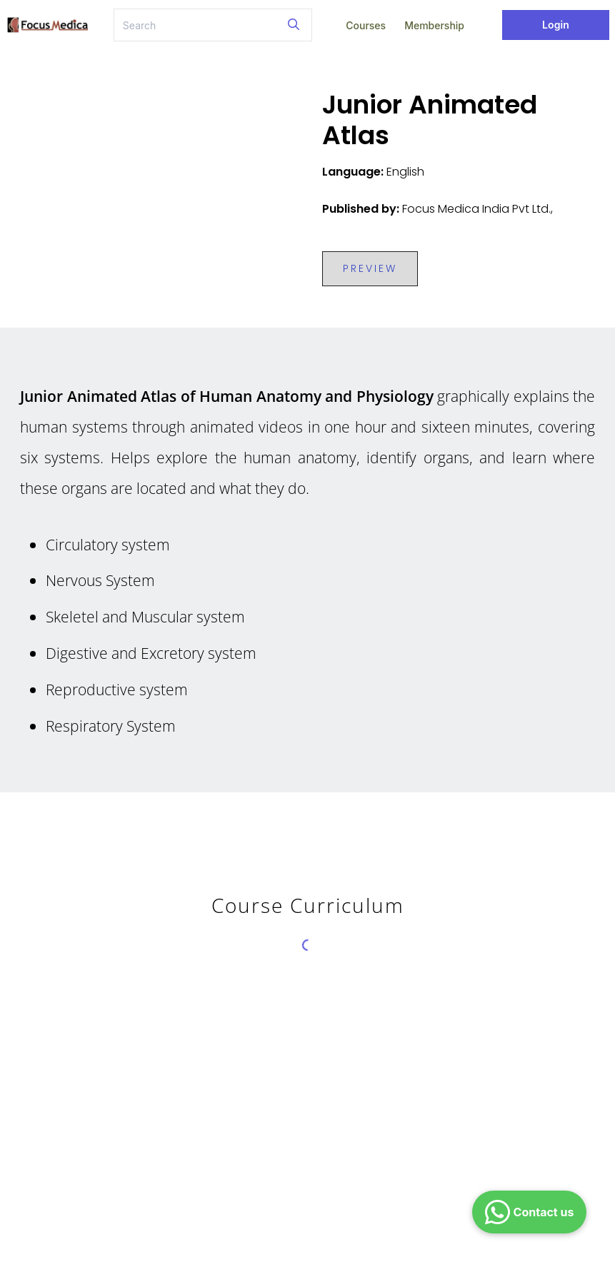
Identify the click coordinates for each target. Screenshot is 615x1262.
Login (555, 25)
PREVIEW (370, 268)
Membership (434, 25)
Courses (366, 25)
